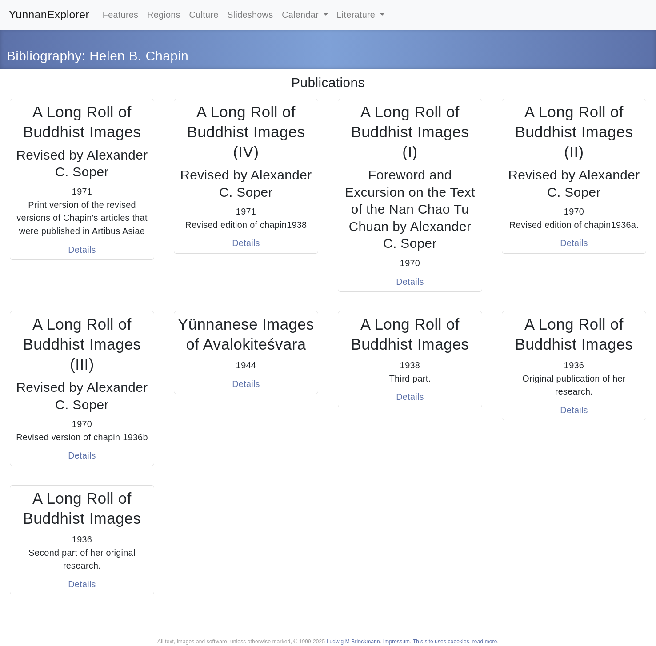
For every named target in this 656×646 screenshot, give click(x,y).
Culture (204, 15)
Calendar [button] (301, 15)
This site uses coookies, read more (455, 641)
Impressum (396, 641)
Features (121, 15)
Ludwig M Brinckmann (353, 641)
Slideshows (250, 15)
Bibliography (44, 55)
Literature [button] (357, 15)
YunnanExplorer (49, 14)
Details (82, 250)
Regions (163, 15)
